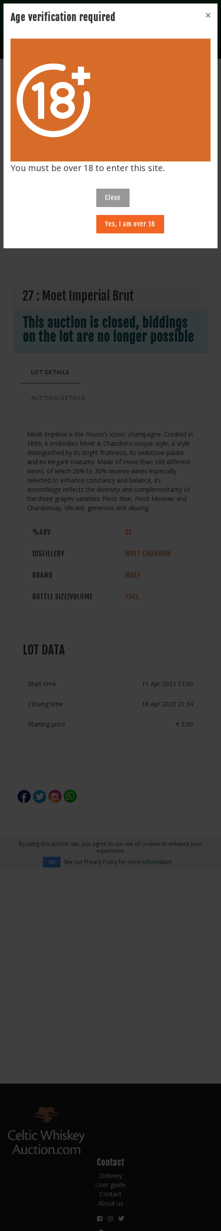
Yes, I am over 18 (130, 224)
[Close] (207, 15)
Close (113, 197)
